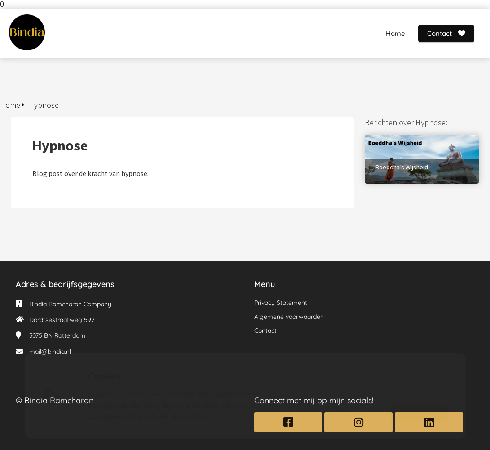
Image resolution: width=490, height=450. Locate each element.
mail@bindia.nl (50, 352)
